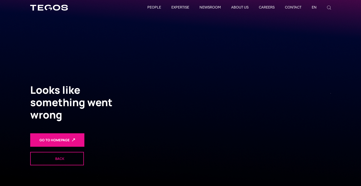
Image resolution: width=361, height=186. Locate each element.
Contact (293, 7)
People (154, 7)
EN (314, 7)
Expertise (180, 7)
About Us (239, 7)
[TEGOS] (49, 7)
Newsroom (210, 7)
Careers (267, 7)
